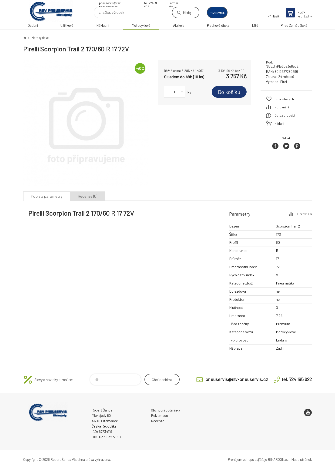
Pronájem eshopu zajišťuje (247, 459)
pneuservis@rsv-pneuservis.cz (110, 3)
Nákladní (102, 25)
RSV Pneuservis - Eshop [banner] (51, 11)
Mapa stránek (301, 459)
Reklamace (159, 415)
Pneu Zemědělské (294, 25)
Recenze (157, 421)
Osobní (33, 25)
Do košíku (229, 92)
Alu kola (178, 25)
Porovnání (282, 107)
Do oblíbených (284, 99)
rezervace (217, 12)
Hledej (187, 12)
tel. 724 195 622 (151, 3)
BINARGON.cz (278, 459)
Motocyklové (141, 25)
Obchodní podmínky (165, 410)
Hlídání (279, 123)
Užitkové (67, 25)
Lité (255, 25)
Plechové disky (218, 25)
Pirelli (284, 82)
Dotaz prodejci (285, 115)
